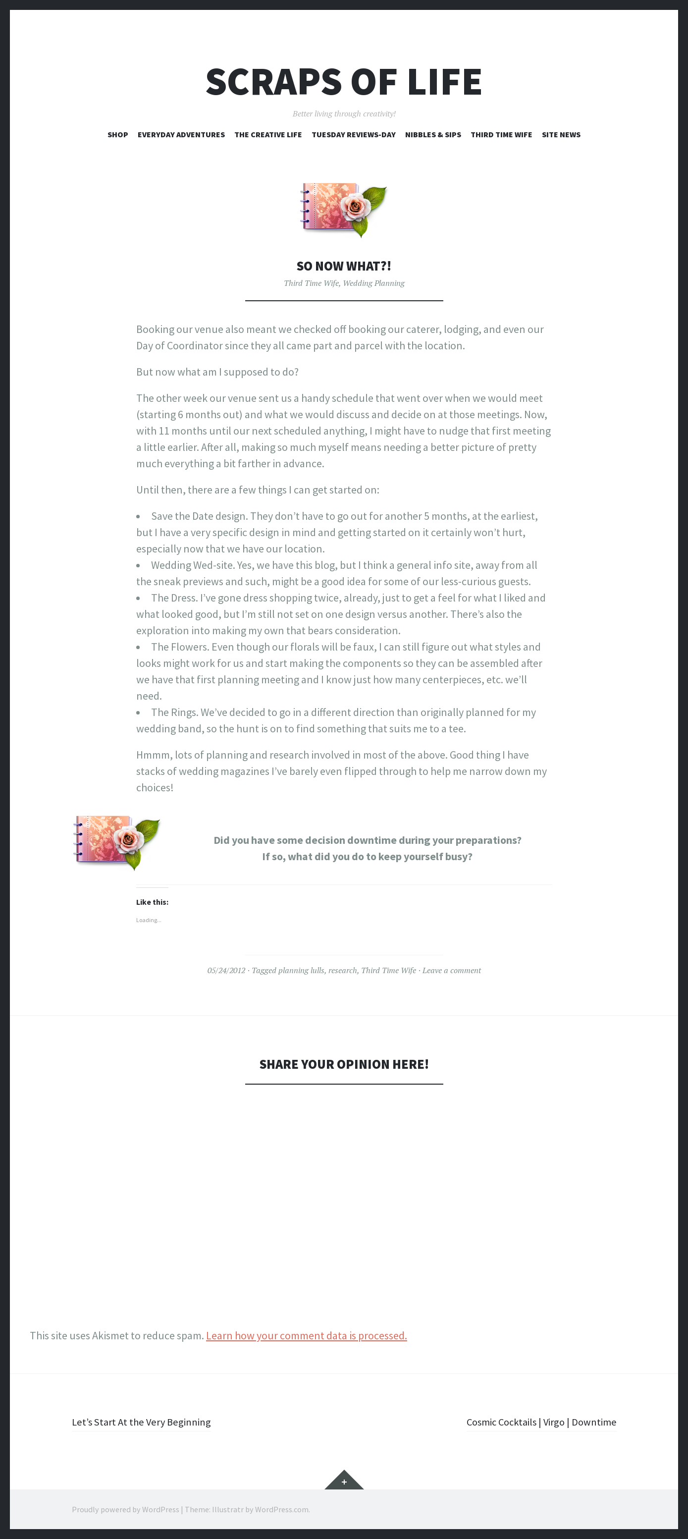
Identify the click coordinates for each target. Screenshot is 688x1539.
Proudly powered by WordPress (125, 1509)
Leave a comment (452, 970)
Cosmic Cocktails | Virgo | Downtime (536, 1422)
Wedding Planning (374, 282)
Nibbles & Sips (433, 134)
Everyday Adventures (181, 134)
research (342, 970)
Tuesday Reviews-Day (354, 134)
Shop (117, 134)
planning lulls (301, 970)
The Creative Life (268, 134)
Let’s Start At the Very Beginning (145, 1422)
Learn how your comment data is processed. (306, 1335)
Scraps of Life (344, 81)
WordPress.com (282, 1509)
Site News (561, 134)
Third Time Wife (501, 134)
